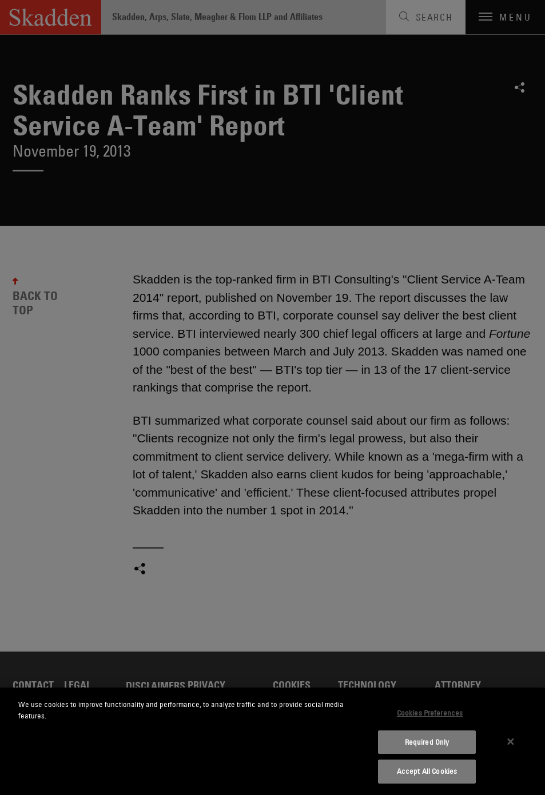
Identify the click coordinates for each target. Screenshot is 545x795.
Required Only (427, 741)
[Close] (510, 741)
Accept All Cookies (427, 771)
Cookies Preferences (430, 712)
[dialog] (272, 741)
